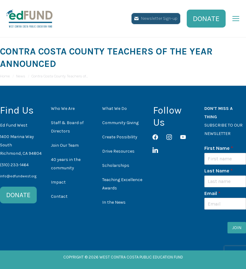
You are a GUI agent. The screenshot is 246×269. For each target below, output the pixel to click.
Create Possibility (119, 137)
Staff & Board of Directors (67, 127)
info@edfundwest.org (18, 176)
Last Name (218, 171)
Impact (58, 182)
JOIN (236, 227)
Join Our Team (65, 145)
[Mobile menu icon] (236, 19)
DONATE (18, 195)
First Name (218, 148)
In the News (114, 202)
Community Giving (120, 122)
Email (212, 193)
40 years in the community (66, 164)
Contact (59, 196)
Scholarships (115, 165)
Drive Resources (118, 151)
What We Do (114, 108)
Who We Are (63, 108)
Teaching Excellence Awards (122, 184)
